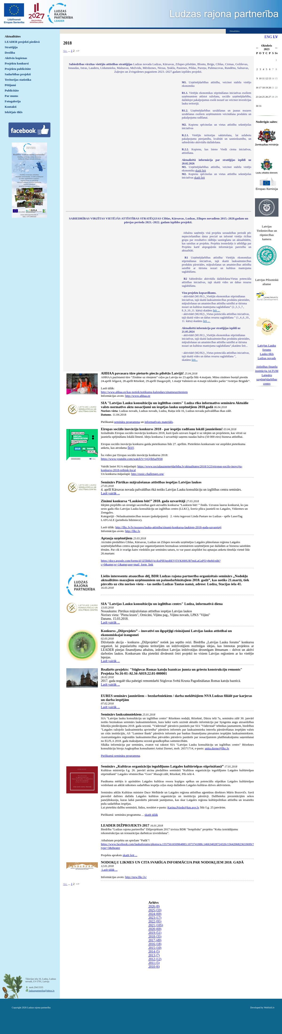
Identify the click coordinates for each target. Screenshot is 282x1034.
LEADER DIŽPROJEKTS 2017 (125, 825)
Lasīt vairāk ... (110, 493)
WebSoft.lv (269, 1007)
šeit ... (216, 310)
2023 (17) (154, 917)
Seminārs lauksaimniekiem (121, 714)
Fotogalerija (13, 101)
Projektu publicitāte (18, 69)
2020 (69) (154, 929)
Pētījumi (10, 85)
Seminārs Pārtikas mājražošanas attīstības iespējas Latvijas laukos (151, 482)
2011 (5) (153, 963)
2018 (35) (154, 936)
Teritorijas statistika (18, 79)
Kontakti (10, 106)
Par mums (11, 96)
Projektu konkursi (17, 63)
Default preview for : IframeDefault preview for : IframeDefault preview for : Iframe (121, 143)
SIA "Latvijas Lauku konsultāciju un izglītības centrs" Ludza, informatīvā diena (162, 604)
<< (257, 48)
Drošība (10, 52)
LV (275, 37)
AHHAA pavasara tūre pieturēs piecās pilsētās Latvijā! (142, 373)
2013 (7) (154, 955)
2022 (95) (154, 921)
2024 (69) (154, 914)
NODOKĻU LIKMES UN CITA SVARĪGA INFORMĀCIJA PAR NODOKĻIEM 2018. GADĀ (172, 862)
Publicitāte (12, 90)
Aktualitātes (13, 36)
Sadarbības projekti (18, 74)
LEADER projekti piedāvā (22, 42)
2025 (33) (154, 910)
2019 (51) (154, 933)
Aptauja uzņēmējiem (116, 538)
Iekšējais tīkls (13, 112)
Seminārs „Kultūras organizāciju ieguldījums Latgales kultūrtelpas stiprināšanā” (162, 766)
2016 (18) (154, 944)
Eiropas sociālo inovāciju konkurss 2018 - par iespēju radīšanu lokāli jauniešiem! (162, 429)
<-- (65, 50)
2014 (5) (154, 951)
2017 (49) (154, 940)
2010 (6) (154, 966)
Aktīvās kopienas (16, 58)
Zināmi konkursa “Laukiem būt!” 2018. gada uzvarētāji (143, 501)
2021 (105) (155, 925)
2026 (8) (154, 906)
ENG (268, 37)
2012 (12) (154, 959)
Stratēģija (11, 47)
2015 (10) (154, 948)
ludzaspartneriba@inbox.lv (41, 990)
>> (276, 48)
